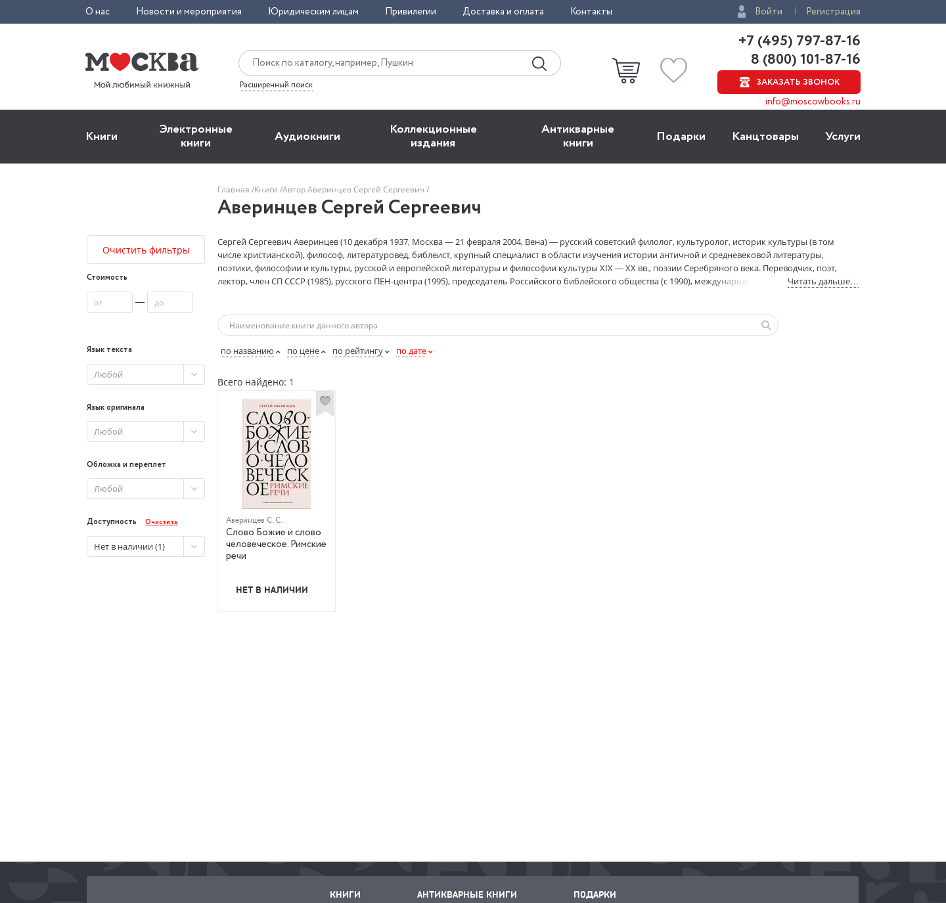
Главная (234, 189)
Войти (768, 11)
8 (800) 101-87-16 (804, 60)
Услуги (843, 136)
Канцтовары (765, 136)
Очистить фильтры (146, 250)
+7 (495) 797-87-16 (799, 41)
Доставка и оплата (503, 11)
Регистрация (833, 11)
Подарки (681, 136)
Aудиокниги (307, 136)
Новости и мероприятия (189, 11)
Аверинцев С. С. (254, 520)
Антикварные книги (577, 136)
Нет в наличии (272, 589)
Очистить (161, 522)
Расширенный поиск (276, 85)
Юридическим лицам (313, 11)
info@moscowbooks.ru (813, 102)
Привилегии (410, 11)
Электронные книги (196, 136)
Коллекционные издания (433, 136)
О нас (97, 11)
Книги (101, 136)
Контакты (591, 11)
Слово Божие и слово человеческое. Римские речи (276, 544)
